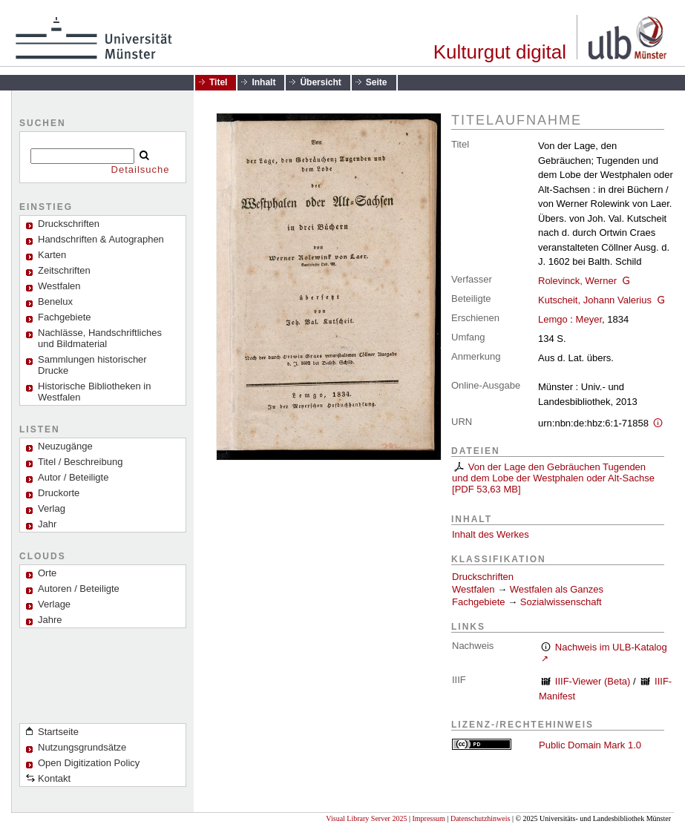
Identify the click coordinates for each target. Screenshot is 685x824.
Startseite (58, 731)
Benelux (55, 301)
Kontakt (54, 778)
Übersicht (320, 82)
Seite (376, 82)
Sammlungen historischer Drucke (92, 365)
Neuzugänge (65, 446)
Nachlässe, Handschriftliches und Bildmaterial (100, 338)
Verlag (51, 508)
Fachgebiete (64, 317)
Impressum (428, 818)
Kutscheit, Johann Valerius (595, 300)
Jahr (47, 524)
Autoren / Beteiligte (78, 588)
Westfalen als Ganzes (556, 589)
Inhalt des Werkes (490, 534)
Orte (47, 573)
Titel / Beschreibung (80, 461)
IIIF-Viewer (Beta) (593, 681)
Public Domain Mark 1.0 (590, 745)
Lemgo (553, 319)
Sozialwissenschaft (561, 601)
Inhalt (263, 82)
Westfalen (59, 285)
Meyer (589, 319)
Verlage (54, 604)
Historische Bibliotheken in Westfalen (94, 391)
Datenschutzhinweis (480, 818)
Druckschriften (483, 576)
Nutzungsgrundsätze (82, 747)
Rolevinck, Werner (577, 280)
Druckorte (58, 492)
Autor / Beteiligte (73, 477)
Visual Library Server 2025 (366, 818)
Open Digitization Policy (89, 762)
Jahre (50, 619)
